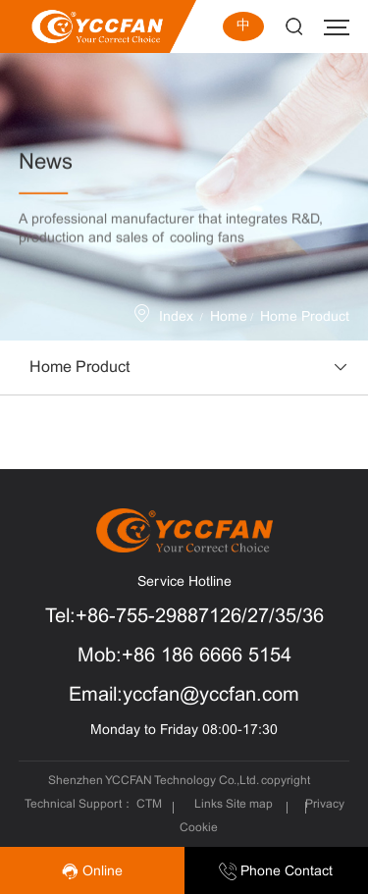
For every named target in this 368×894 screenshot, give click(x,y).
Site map (249, 805)
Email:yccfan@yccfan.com (184, 695)
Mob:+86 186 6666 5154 (184, 656)
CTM (150, 805)
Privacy (324, 805)
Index (176, 317)
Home (228, 317)
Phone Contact (276, 872)
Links (208, 805)
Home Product (304, 317)
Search (294, 27)
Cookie (199, 828)
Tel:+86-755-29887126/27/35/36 (184, 616)
